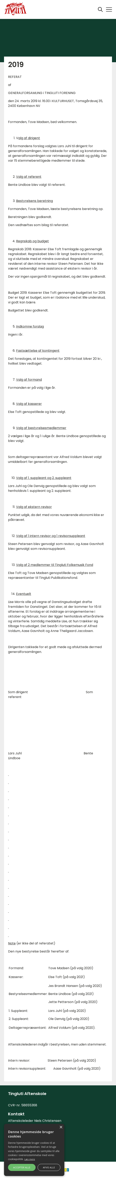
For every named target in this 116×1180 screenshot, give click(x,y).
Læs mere (29, 1159)
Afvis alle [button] (49, 1167)
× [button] (60, 1127)
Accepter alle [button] (21, 1167)
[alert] (34, 1150)
